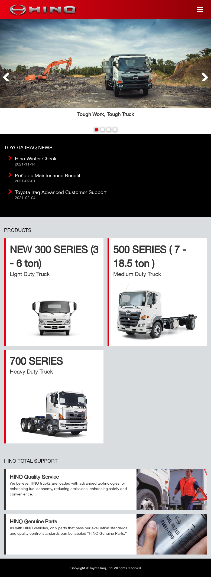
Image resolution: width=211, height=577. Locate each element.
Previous (8, 75)
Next (202, 75)
